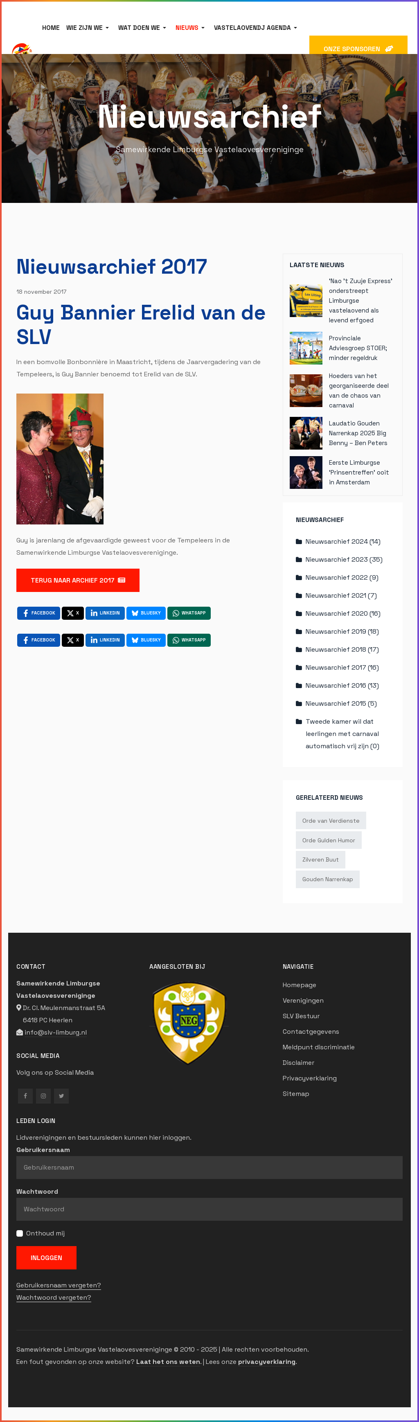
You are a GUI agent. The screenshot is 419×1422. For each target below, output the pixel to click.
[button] (89, 28)
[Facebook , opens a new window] (38, 613)
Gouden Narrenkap (327, 879)
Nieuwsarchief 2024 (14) (343, 541)
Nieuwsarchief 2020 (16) (343, 613)
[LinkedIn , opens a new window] (105, 613)
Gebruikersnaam (43, 1149)
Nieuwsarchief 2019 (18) (342, 631)
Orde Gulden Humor (328, 840)
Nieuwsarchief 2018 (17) (342, 649)
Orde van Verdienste (331, 820)
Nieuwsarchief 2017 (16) (342, 667)
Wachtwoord (37, 1191)
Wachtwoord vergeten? (53, 1297)
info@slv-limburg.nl (56, 1032)
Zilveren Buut (320, 859)
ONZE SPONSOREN (358, 49)
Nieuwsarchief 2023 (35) (344, 559)
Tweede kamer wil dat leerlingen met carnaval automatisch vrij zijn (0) (342, 733)
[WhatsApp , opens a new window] (189, 613)
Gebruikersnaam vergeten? (58, 1285)
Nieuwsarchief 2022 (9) (342, 577)
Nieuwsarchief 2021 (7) (341, 595)
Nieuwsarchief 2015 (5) (341, 703)
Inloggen (46, 1257)
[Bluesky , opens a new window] (146, 613)
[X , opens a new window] (73, 613)
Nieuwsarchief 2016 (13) (342, 685)
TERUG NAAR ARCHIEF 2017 (78, 580)
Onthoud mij (45, 1233)
